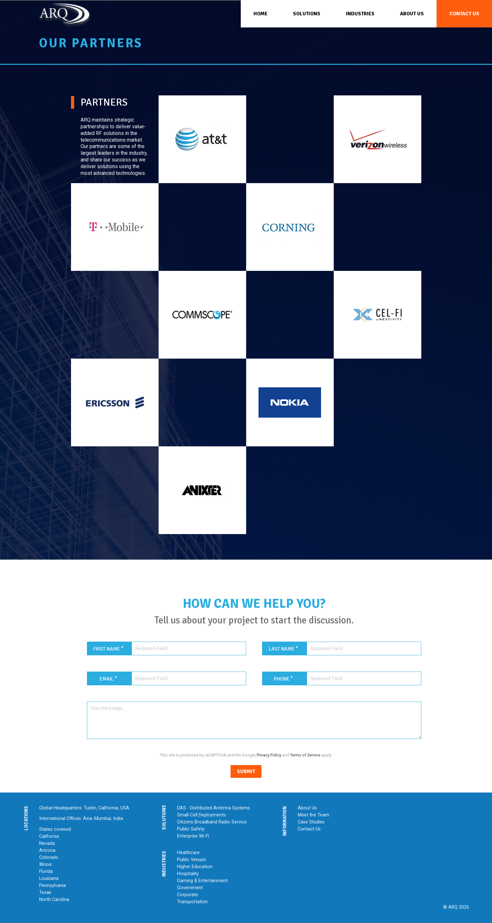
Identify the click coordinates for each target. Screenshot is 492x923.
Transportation (192, 901)
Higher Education (194, 866)
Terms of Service (305, 755)
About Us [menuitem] (412, 14)
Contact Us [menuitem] (464, 14)
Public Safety (190, 829)
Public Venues (191, 859)
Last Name (282, 649)
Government (190, 887)
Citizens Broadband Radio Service (212, 822)
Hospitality (188, 873)
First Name (106, 649)
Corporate (187, 894)
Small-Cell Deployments (201, 815)
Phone (281, 679)
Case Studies (311, 822)
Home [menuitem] (260, 14)
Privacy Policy (269, 755)
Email (107, 679)
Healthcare (188, 852)
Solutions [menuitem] (306, 14)
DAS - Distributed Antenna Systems (213, 808)
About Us (307, 808)
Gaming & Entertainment (202, 880)
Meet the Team (313, 815)
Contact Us (309, 829)
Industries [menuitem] (360, 14)
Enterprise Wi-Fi (193, 836)
